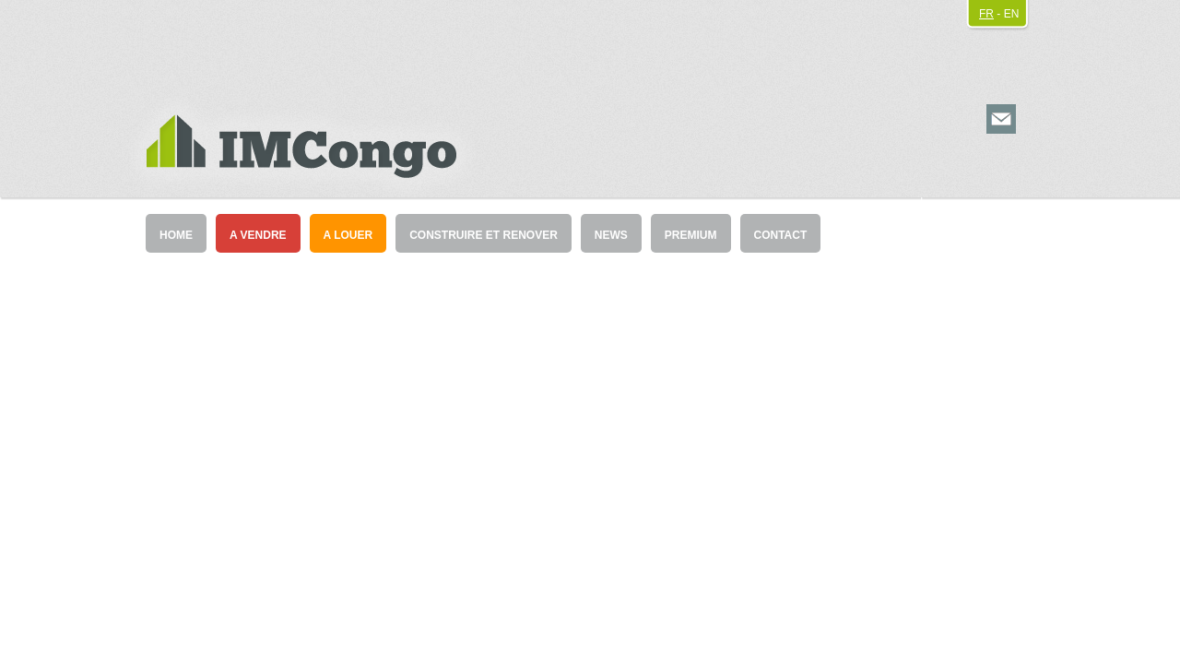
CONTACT (781, 235)
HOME (176, 235)
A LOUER (348, 235)
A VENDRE (258, 235)
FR (986, 13)
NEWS (611, 235)
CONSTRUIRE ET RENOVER (483, 235)
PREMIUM (691, 235)
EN (1012, 13)
